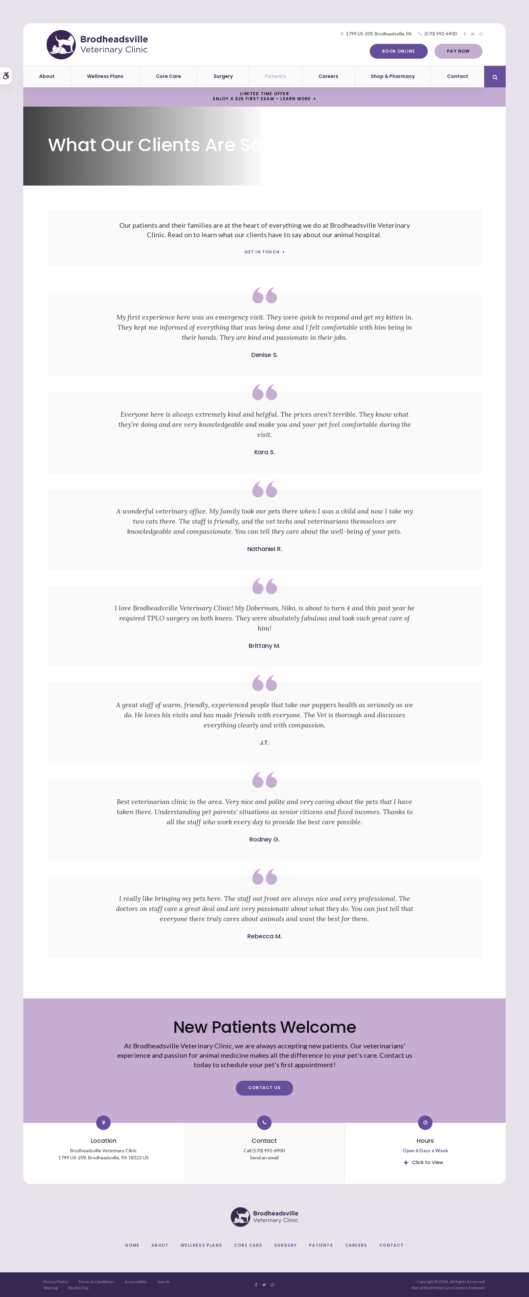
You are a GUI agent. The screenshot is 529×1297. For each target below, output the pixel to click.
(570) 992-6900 (439, 33)
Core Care (168, 76)
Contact (457, 76)
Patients (275, 76)
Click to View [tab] (427, 1162)
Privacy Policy (56, 1281)
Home (132, 1245)
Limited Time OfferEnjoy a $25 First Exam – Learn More (262, 96)
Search (163, 1281)
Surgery (223, 76)
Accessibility (135, 1281)
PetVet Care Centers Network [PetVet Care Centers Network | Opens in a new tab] (457, 1287)
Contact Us (264, 1088)
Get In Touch (262, 252)
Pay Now (457, 51)
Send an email (264, 1157)
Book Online (397, 51)
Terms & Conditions (96, 1281)
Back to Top (78, 1287)
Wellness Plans (105, 76)
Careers (328, 76)
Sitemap (51, 1287)
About (47, 76)
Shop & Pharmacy (393, 76)
